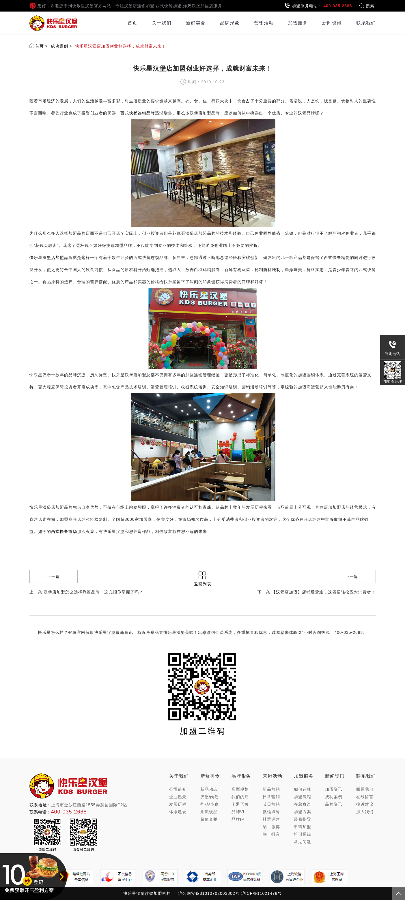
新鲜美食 (196, 22)
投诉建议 (365, 804)
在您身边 (302, 804)
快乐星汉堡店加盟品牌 (51, 257)
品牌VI (238, 811)
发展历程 (177, 804)
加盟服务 (298, 22)
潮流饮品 (209, 811)
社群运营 (271, 819)
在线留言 (365, 796)
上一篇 (53, 576)
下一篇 (351, 576)
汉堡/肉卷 (209, 796)
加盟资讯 (333, 789)
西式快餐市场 (64, 531)
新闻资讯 (332, 22)
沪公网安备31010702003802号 (209, 893)
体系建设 (177, 811)
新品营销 (271, 789)
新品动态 (209, 789)
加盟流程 (302, 796)
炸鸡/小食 (209, 804)
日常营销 (271, 796)
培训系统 (302, 834)
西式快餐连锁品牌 (137, 113)
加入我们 (365, 811)
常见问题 (302, 841)
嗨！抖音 (271, 834)
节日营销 (271, 804)
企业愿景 (177, 796)
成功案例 (59, 46)
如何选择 (302, 789)
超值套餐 (209, 819)
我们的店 (240, 796)
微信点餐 (271, 811)
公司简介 (177, 789)
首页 (132, 22)
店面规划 (240, 789)
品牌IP (238, 819)
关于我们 (161, 22)
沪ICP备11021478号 (261, 893)
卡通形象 (240, 804)
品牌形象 (230, 22)
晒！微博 (271, 826)
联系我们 (366, 22)
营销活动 (264, 22)
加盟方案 (302, 811)
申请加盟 (302, 826)
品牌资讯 (333, 804)
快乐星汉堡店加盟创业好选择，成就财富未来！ (120, 46)
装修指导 (302, 819)
